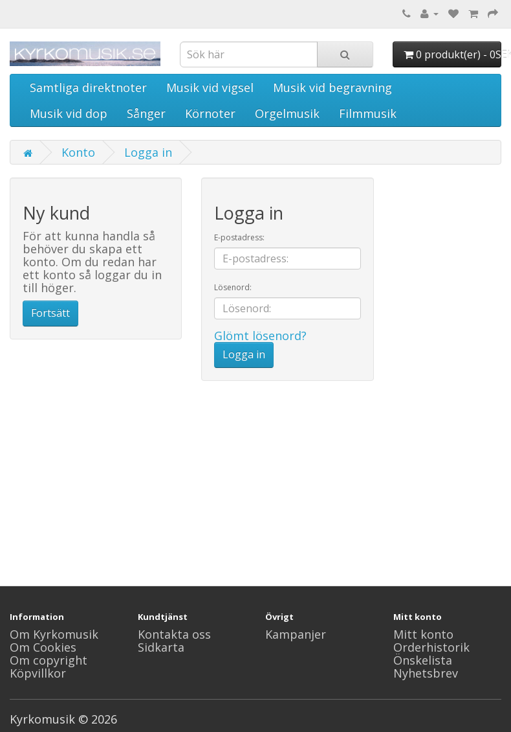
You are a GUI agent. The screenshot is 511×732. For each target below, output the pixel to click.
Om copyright (48, 660)
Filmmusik (368, 113)
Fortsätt (50, 313)
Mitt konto (423, 634)
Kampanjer (295, 634)
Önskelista (422, 660)
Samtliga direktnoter (88, 87)
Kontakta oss (174, 634)
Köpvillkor (38, 673)
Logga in (148, 152)
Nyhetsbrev (425, 673)
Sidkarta (161, 647)
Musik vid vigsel (210, 87)
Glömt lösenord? (260, 335)
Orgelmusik (287, 113)
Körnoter (210, 113)
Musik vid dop (68, 113)
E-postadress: (239, 237)
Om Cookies (43, 647)
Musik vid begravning (332, 87)
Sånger (146, 113)
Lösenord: (233, 287)
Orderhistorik (431, 647)
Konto (78, 152)
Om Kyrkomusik (54, 634)
